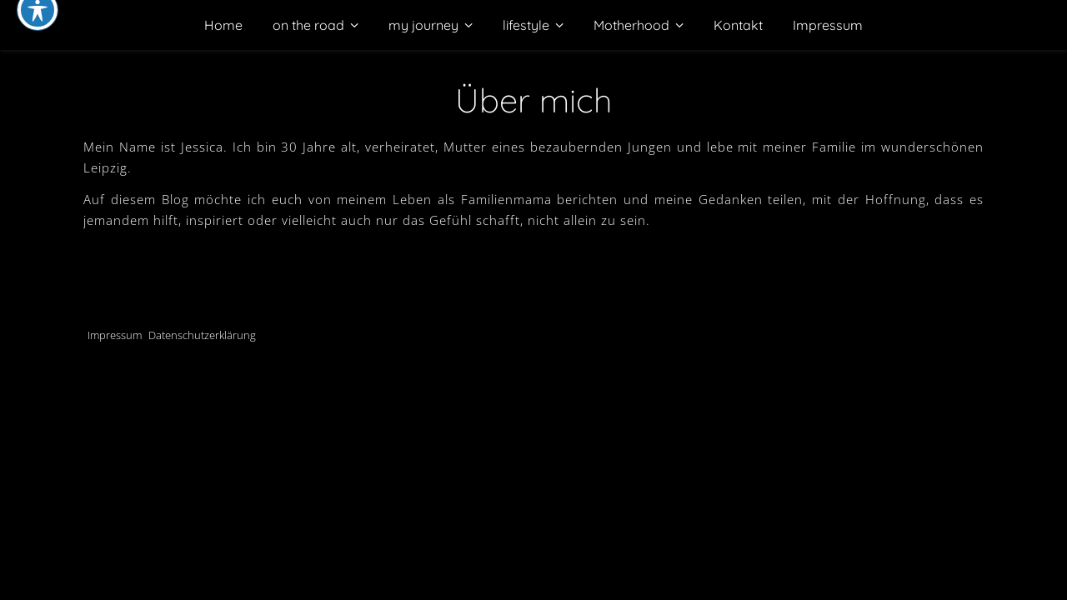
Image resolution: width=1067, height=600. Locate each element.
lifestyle (526, 25)
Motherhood (631, 25)
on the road (308, 25)
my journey (423, 25)
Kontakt (738, 25)
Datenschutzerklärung (202, 335)
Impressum (828, 25)
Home (223, 25)
